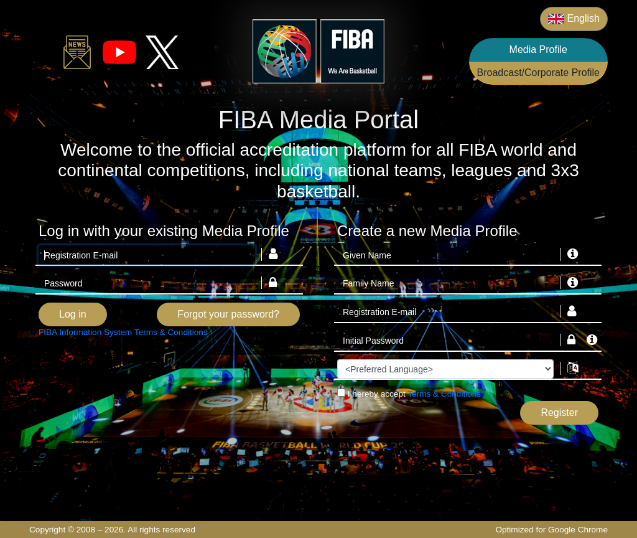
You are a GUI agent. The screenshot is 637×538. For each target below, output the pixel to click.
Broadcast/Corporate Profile (538, 72)
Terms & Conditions (444, 394)
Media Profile (538, 49)
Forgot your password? (228, 314)
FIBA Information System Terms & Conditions (123, 332)
